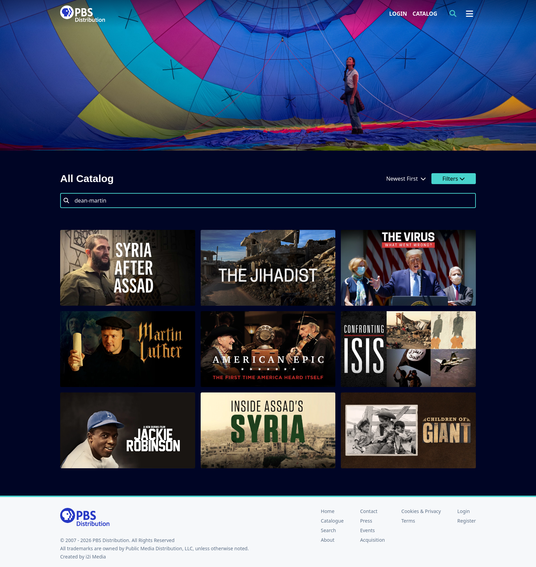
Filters (453, 178)
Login (398, 13)
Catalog (425, 13)
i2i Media (95, 556)
